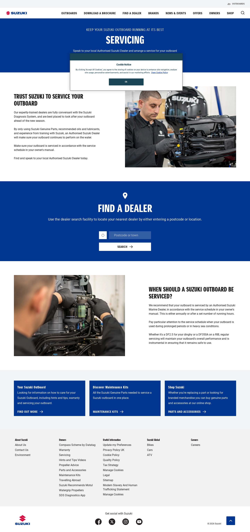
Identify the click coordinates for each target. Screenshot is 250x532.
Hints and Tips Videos (72, 460)
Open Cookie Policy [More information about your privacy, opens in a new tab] (159, 72)
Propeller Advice (69, 465)
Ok (126, 82)
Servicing (64, 455)
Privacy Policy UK (113, 450)
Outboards (236, 4)
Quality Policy (111, 460)
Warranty (64, 450)
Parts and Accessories (72, 470)
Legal (106, 475)
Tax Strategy (110, 465)
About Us (20, 445)
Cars (150, 450)
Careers (195, 445)
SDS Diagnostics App (72, 495)
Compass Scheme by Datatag (77, 445)
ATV (149, 455)
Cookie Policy (111, 455)
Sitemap (108, 480)
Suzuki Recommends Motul (76, 485)
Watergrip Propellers (71, 490)
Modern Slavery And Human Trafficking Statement (120, 487)
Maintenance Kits (69, 475)
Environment (22, 455)
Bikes (150, 445)
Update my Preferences (117, 445)
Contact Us (21, 450)
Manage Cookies (113, 470)
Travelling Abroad (70, 480)
